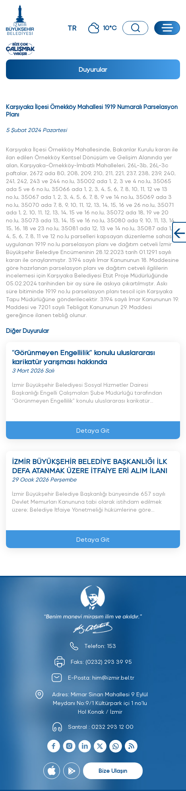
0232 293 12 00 (112, 726)
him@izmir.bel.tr (113, 677)
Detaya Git (93, 430)
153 (111, 646)
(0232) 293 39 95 (108, 661)
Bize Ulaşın (113, 770)
